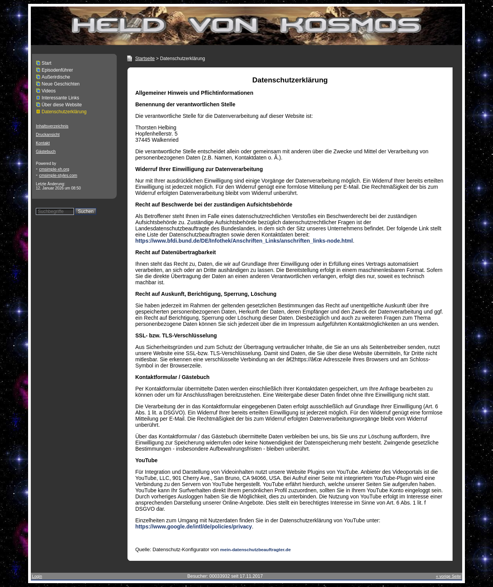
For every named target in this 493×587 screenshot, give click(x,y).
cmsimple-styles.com (58, 175)
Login (37, 576)
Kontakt (43, 143)
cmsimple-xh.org (54, 169)
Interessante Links (60, 98)
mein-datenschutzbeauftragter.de (255, 549)
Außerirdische (56, 77)
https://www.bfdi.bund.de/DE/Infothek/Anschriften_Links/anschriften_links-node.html (244, 241)
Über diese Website (62, 104)
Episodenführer (57, 70)
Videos (48, 91)
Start (46, 63)
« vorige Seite (448, 576)
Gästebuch (46, 151)
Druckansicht (48, 134)
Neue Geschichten (61, 84)
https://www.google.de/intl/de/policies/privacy (193, 526)
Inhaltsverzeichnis (52, 126)
